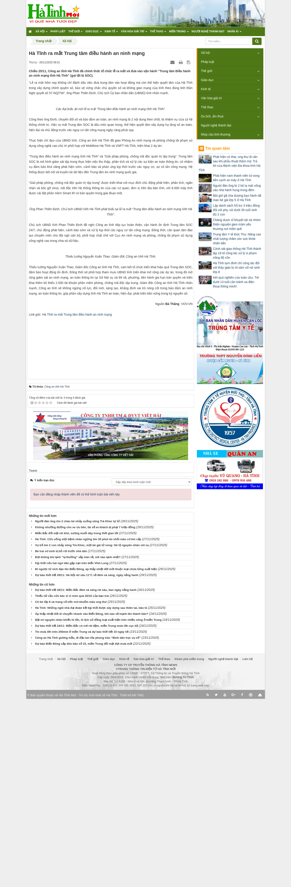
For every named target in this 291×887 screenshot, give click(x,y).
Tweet (33, 659)
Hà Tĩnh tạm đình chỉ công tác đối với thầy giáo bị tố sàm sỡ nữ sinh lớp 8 (236, 267)
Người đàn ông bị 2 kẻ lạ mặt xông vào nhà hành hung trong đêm (237, 188)
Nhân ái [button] (234, 33)
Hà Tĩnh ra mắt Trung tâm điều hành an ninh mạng (77, 502)
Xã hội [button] (42, 33)
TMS (140, 883)
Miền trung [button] (179, 33)
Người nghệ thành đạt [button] (208, 31)
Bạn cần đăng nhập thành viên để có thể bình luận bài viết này (77, 682)
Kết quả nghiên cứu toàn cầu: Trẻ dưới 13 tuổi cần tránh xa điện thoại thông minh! (236, 282)
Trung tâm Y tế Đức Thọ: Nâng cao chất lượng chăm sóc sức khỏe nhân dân (237, 239)
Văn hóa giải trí (211, 98)
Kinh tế (206, 89)
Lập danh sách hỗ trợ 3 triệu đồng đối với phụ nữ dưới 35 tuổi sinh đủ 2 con (236, 210)
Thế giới (206, 71)
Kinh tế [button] (111, 33)
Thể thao (207, 107)
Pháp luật (207, 62)
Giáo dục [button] (93, 33)
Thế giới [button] (75, 33)
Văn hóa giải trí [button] (134, 33)
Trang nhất (46, 847)
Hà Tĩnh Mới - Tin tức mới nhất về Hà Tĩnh (88, 883)
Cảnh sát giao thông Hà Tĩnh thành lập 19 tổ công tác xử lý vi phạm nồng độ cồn (237, 253)
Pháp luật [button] (58, 31)
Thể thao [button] (158, 33)
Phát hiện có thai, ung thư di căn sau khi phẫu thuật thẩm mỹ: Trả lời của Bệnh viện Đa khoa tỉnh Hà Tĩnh (229, 163)
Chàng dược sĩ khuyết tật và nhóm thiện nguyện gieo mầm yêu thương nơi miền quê (236, 224)
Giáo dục (207, 80)
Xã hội (205, 52)
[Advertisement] (110, 533)
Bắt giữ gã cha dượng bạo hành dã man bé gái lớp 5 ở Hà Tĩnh (237, 198)
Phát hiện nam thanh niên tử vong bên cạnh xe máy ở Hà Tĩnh (236, 178)
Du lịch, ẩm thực (212, 116)
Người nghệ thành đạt (216, 125)
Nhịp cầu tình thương (215, 134)
